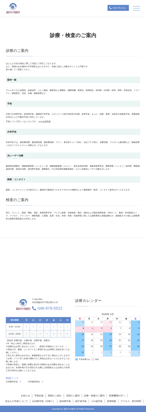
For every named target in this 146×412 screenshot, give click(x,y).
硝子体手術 (81, 401)
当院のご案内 (73, 395)
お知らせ (25, 395)
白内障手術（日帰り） (43, 401)
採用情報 (111, 401)
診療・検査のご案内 (94, 395)
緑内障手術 (65, 401)
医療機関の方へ (117, 395)
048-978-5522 (49, 308)
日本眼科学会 (12, 381)
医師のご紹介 (55, 395)
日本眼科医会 (34, 381)
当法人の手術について (16, 401)
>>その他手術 (44, 121)
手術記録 (38, 395)
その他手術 (97, 401)
